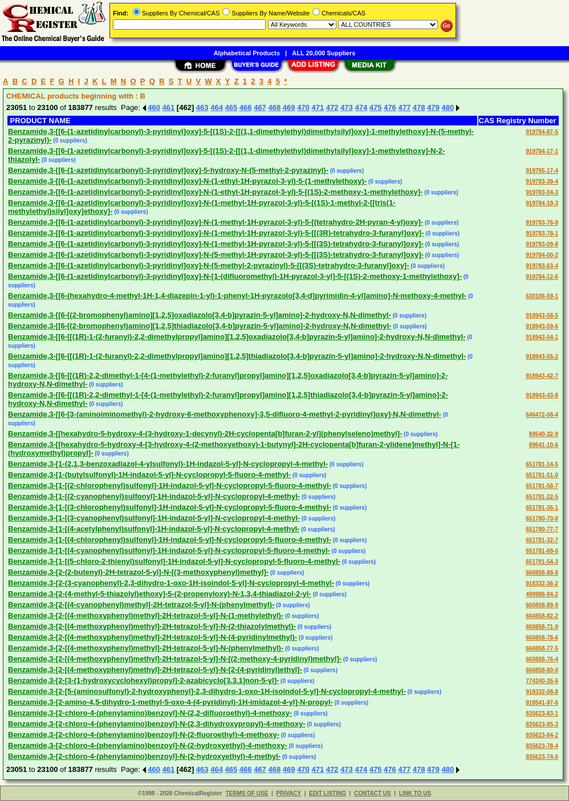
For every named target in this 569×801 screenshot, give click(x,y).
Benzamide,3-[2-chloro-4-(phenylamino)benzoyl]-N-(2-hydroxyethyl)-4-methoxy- (147, 745)
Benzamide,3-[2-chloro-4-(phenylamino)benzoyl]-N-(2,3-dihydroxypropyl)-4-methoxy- (157, 723)
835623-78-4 (542, 746)
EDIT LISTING (327, 793)
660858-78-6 (542, 638)
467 (260, 107)
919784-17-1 (542, 151)
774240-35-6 (542, 681)
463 (202, 107)
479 (433, 107)
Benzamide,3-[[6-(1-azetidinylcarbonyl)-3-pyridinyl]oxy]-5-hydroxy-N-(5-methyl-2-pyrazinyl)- (168, 170)
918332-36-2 (542, 583)
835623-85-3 (542, 724)
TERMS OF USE (246, 793)
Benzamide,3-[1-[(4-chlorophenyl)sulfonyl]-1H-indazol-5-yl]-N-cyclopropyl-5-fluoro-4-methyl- (169, 539)
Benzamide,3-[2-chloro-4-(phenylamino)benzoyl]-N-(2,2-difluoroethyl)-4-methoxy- (150, 713)
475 (375, 107)
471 (317, 107)
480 (447, 107)
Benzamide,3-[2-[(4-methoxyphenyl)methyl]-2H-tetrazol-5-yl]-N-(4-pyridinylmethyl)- (152, 637)
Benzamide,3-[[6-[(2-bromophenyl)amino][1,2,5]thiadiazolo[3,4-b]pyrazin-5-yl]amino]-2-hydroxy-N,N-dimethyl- (199, 326)
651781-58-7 (542, 486)
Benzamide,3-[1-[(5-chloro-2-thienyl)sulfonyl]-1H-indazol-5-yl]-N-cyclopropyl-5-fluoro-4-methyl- (174, 561)
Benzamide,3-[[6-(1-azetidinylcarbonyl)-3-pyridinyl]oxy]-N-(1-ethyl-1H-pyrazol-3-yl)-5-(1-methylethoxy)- (187, 181)
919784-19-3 (542, 203)
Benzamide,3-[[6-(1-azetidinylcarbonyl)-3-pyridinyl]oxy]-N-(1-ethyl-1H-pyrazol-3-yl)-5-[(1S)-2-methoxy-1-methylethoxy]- (215, 192)
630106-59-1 (542, 296)
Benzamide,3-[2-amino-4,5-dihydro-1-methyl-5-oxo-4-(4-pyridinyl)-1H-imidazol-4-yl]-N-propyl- (170, 702)
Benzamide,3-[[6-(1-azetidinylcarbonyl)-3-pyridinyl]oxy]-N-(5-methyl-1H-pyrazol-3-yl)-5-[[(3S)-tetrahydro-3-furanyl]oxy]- (216, 254)
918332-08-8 (542, 692)
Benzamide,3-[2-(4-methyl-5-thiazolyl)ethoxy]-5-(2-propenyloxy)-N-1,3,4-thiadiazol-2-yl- (159, 593)
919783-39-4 (542, 181)
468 (274, 107)
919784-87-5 (542, 132)
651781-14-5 (542, 464)
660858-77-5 (542, 648)
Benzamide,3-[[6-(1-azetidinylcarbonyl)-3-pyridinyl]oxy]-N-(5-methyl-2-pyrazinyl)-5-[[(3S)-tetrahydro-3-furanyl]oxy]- (208, 265)
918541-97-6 (542, 703)
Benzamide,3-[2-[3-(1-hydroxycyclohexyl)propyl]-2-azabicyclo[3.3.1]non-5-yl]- (143, 680)
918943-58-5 (542, 315)
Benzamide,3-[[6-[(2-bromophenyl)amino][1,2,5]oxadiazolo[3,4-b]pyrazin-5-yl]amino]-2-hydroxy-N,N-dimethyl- (199, 315)
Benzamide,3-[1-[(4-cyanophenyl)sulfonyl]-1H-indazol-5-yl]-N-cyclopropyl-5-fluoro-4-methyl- (169, 550)
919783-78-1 (542, 233)
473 (346, 107)
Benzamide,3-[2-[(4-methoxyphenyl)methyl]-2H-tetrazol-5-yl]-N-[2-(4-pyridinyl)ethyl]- (155, 669)
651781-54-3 (542, 562)
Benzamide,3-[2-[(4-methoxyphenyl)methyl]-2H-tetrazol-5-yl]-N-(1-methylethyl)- (145, 615)
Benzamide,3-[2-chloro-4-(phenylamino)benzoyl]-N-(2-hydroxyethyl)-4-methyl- (144, 756)
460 (154, 107)
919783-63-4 (542, 266)
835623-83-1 (542, 713)
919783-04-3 (542, 192)
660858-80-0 (542, 670)
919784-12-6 (542, 277)
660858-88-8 (542, 573)
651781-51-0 (542, 475)
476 (390, 107)
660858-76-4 (542, 659)
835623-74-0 (542, 757)
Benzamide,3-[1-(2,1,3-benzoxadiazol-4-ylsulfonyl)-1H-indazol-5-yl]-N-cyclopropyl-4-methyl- (168, 464)
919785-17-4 (542, 171)
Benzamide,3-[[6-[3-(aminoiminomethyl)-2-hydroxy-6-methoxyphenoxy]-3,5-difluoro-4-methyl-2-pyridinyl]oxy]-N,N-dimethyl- (224, 414)
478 (419, 107)
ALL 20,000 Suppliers (323, 53)
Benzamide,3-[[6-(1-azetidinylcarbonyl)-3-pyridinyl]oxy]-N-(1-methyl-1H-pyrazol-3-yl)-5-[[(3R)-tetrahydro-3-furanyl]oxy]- (216, 233)
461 (168, 107)
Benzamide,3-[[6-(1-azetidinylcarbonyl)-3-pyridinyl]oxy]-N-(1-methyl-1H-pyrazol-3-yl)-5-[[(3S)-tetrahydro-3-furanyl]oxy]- (216, 243)
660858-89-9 (542, 605)
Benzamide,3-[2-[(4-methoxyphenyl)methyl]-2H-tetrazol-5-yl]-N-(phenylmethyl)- (145, 648)
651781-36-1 (542, 508)
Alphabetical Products (247, 53)
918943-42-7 (542, 376)
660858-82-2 (542, 616)
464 (216, 107)
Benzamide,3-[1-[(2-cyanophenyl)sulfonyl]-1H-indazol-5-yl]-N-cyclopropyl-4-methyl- (154, 496)
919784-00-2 (542, 255)
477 (404, 107)
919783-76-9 (542, 222)
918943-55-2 (542, 356)
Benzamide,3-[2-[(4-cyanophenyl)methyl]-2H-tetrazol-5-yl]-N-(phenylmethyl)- (141, 604)
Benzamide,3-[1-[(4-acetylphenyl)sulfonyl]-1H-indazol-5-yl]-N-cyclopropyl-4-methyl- (153, 528)
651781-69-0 (542, 551)
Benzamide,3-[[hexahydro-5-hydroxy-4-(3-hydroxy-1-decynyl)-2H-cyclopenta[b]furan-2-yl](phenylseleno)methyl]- (205, 433)
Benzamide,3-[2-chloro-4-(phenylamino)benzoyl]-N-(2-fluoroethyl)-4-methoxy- (143, 734)
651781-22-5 (542, 497)
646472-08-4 (542, 415)
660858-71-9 (542, 627)
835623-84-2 (542, 735)
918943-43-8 (542, 395)
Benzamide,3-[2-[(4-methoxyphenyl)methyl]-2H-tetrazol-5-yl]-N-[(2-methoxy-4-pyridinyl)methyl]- (175, 658)
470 (303, 107)
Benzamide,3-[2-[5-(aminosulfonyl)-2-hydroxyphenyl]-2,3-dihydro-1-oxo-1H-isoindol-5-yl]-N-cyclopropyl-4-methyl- (207, 691)
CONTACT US (372, 793)
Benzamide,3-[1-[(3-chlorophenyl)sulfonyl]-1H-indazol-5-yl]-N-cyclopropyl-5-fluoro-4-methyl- (169, 507)
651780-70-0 (542, 518)
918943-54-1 (542, 337)
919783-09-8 (542, 244)
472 (332, 107)
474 (361, 107)
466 (245, 107)
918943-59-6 (542, 326)
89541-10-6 (543, 445)
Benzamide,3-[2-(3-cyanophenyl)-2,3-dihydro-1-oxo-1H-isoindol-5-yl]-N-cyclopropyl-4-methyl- (171, 583)
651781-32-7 (542, 540)
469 (289, 107)
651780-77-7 (542, 529)
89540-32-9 (543, 434)
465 (231, 107)
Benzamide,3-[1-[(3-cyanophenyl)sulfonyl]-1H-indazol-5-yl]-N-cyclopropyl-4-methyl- (154, 518)
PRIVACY (288, 793)
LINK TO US (415, 793)
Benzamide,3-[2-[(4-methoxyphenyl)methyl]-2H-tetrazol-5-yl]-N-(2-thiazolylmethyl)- (152, 626)
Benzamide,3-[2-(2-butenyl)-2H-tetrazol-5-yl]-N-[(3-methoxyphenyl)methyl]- (138, 572)
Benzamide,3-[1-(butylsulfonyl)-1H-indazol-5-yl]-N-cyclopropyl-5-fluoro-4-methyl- (149, 474)
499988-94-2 (542, 594)
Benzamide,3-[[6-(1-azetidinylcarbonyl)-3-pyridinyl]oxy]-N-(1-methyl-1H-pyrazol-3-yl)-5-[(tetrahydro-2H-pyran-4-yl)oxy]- (215, 222)
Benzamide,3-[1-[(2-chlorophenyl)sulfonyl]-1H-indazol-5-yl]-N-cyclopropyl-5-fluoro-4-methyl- (169, 485)
